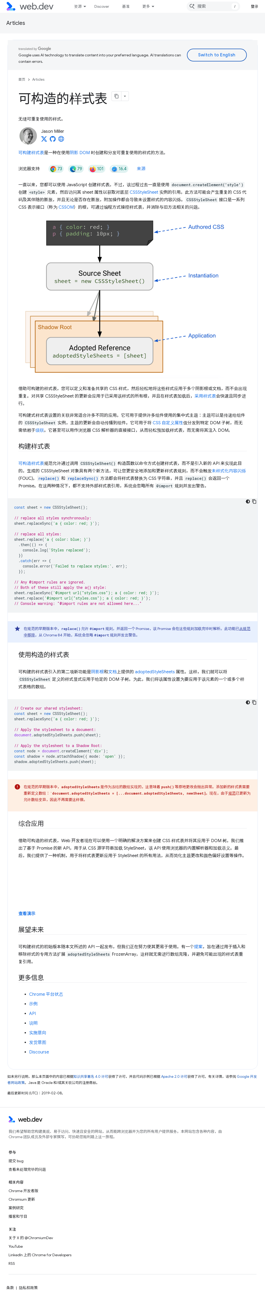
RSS (12, 1263)
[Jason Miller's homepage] (61, 140)
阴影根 (97, 672)
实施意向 (37, 1033)
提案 (198, 947)
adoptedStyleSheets (155, 672)
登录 (255, 6)
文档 (112, 672)
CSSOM (66, 207)
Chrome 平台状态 (46, 994)
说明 (33, 1023)
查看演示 (27, 913)
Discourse (39, 1052)
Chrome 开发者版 (23, 1190)
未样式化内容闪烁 (229, 471)
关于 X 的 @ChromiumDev (31, 1237)
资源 (78, 6)
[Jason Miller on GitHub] (53, 140)
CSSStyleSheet (144, 192)
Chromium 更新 (22, 1199)
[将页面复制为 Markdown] (116, 96)
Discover (101, 6)
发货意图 (37, 1042)
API (32, 1013)
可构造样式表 (31, 463)
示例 (33, 1004)
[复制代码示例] (254, 501)
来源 (141, 169)
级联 (40, 430)
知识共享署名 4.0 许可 (91, 1076)
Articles (15, 23)
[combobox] (213, 6)
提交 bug (16, 1160)
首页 (21, 79)
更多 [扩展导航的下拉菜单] (146, 6)
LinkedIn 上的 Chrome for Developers (40, 1255)
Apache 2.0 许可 (174, 1076)
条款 (10, 1288)
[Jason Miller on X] (44, 140)
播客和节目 (18, 1216)
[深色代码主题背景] (248, 501)
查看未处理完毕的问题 (27, 1169)
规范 (232, 793)
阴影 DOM (80, 152)
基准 (125, 6)
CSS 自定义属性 (168, 423)
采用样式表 (205, 396)
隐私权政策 (28, 1288)
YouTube (16, 1246)
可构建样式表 (31, 152)
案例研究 (16, 1207)
